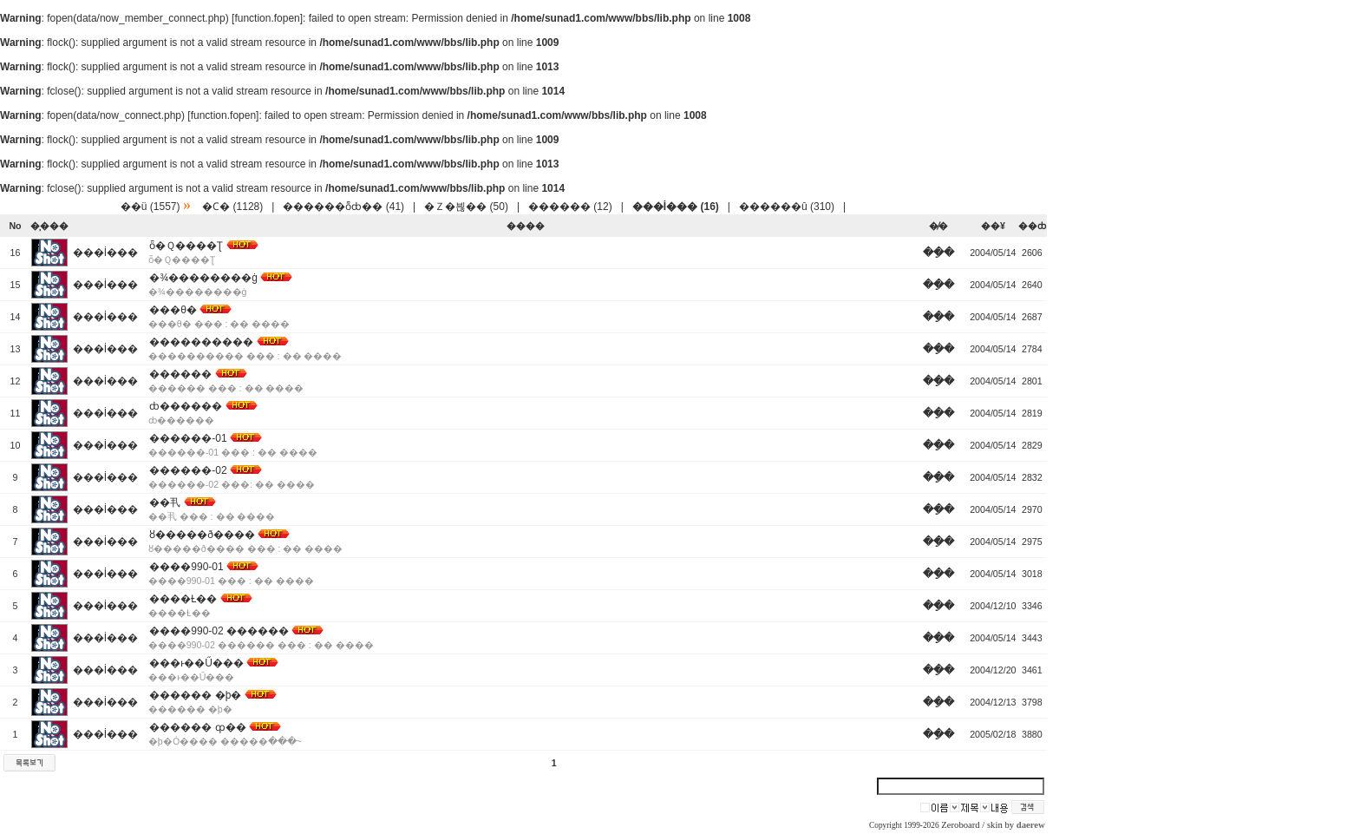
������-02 (187, 470)
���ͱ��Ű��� (196, 663)
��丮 (164, 502)
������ (180, 374)
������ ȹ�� (197, 727)
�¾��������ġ (203, 278)
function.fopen (266, 18)
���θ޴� (173, 310)
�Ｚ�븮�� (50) (466, 206)
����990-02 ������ (219, 631)
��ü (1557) (150, 206)
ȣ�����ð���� (202, 535)
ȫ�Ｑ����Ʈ (186, 246)
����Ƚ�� (183, 599)
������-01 (187, 438)
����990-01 (186, 567)
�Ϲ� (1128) (232, 206)
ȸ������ (185, 406)
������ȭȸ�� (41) (343, 206)
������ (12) (570, 206)
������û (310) (786, 206)
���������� (201, 342)
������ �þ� (195, 695)
